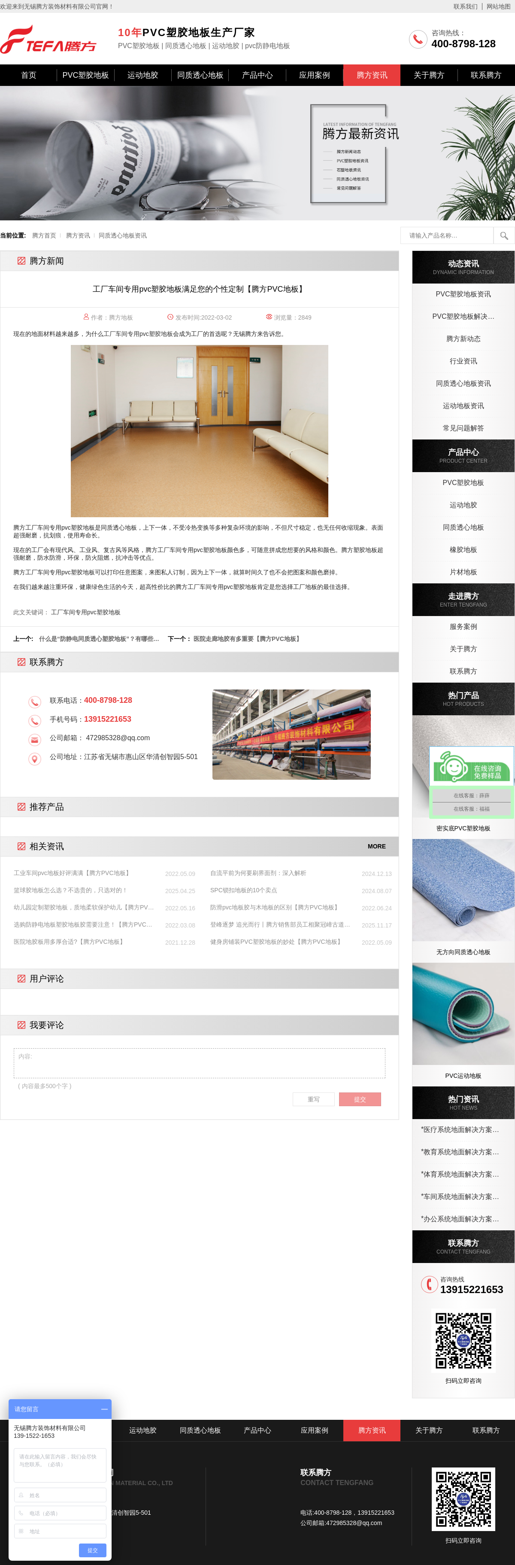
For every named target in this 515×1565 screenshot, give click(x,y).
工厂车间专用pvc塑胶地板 (138, 333)
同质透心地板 (200, 75)
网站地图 (499, 6)
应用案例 (314, 75)
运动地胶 (142, 75)
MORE (377, 846)
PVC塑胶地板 (85, 75)
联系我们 (466, 6)
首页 (28, 75)
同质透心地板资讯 (123, 235)
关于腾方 (429, 75)
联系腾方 (486, 75)
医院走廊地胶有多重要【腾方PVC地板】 (248, 638)
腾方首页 (44, 235)
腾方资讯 (372, 75)
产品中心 (257, 75)
